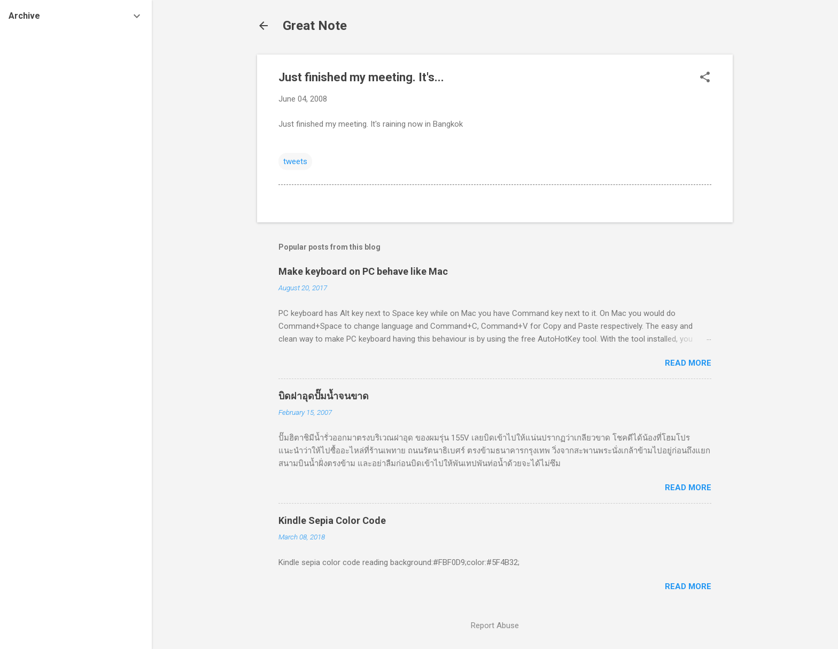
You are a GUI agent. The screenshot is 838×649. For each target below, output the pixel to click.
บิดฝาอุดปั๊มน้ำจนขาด (323, 395)
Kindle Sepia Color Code (332, 520)
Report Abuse (495, 625)
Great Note (315, 25)
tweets (295, 161)
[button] (705, 78)
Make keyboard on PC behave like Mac (363, 271)
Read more (688, 363)
